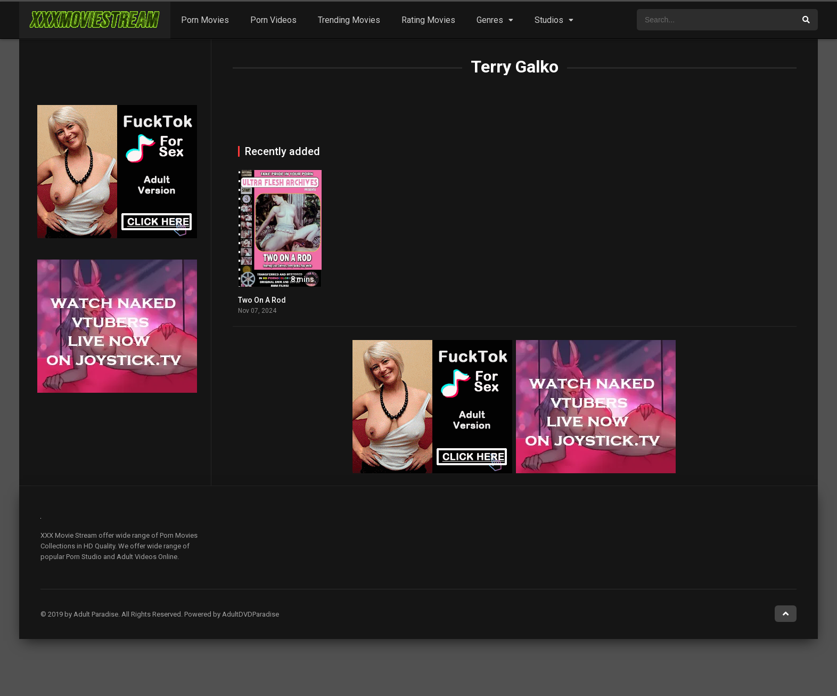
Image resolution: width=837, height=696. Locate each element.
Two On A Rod (262, 300)
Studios (549, 20)
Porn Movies (205, 20)
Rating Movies (428, 20)
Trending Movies (349, 20)
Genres (490, 20)
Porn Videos (273, 20)
